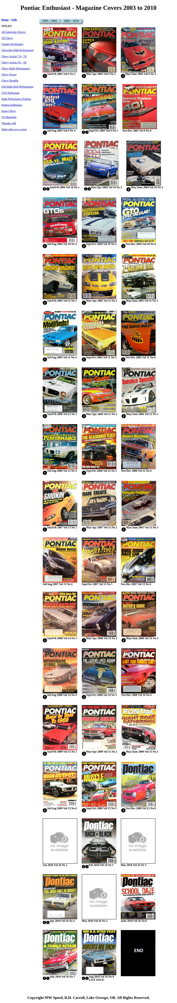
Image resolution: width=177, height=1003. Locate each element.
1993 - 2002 (49, 21)
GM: (14, 19)
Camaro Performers (12, 44)
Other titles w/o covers (14, 129)
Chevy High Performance (15, 68)
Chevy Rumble (9, 80)
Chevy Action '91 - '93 (13, 62)
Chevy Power (9, 74)
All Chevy (7, 38)
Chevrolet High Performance (17, 50)
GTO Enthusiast (10, 93)
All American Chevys (13, 32)
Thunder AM (8, 123)
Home (4, 19)
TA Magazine (8, 117)
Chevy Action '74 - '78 (13, 56)
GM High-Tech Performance (17, 86)
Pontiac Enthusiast (11, 105)
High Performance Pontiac (16, 99)
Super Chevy (8, 111)
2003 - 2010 (71, 21)
